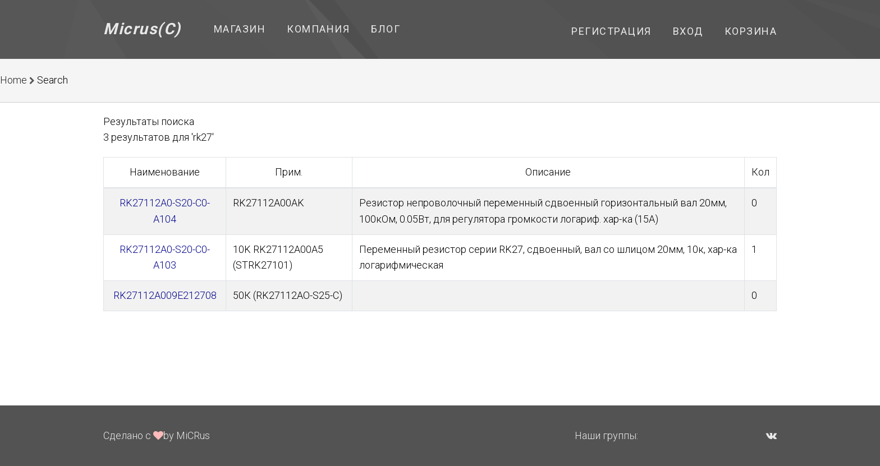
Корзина (751, 31)
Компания (318, 29)
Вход (688, 31)
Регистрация (611, 31)
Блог (385, 29)
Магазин (240, 29)
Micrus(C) (142, 29)
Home (13, 80)
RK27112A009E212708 (165, 295)
